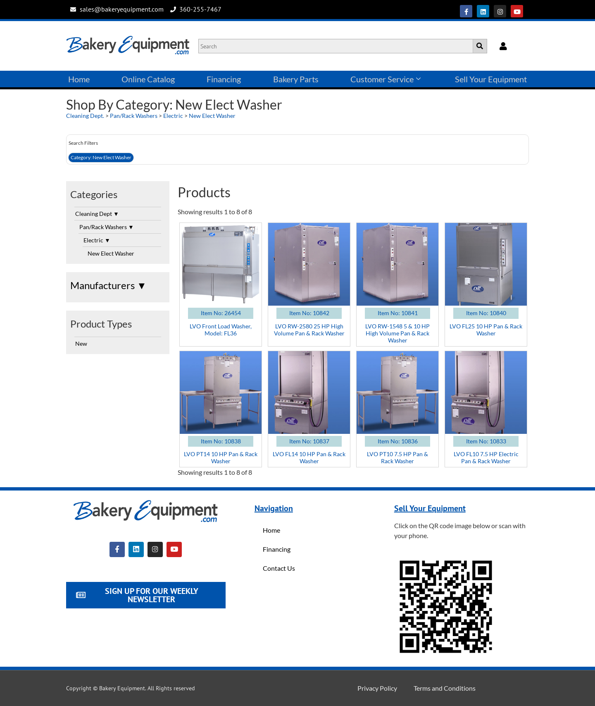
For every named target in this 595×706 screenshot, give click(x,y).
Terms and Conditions (445, 688)
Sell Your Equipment (491, 79)
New (81, 343)
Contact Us (279, 568)
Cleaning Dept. (85, 115)
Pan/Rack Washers (133, 115)
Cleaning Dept (97, 213)
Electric (173, 115)
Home (79, 79)
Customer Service (385, 79)
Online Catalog (148, 79)
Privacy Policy (377, 688)
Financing (224, 79)
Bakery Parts (296, 79)
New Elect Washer (212, 115)
